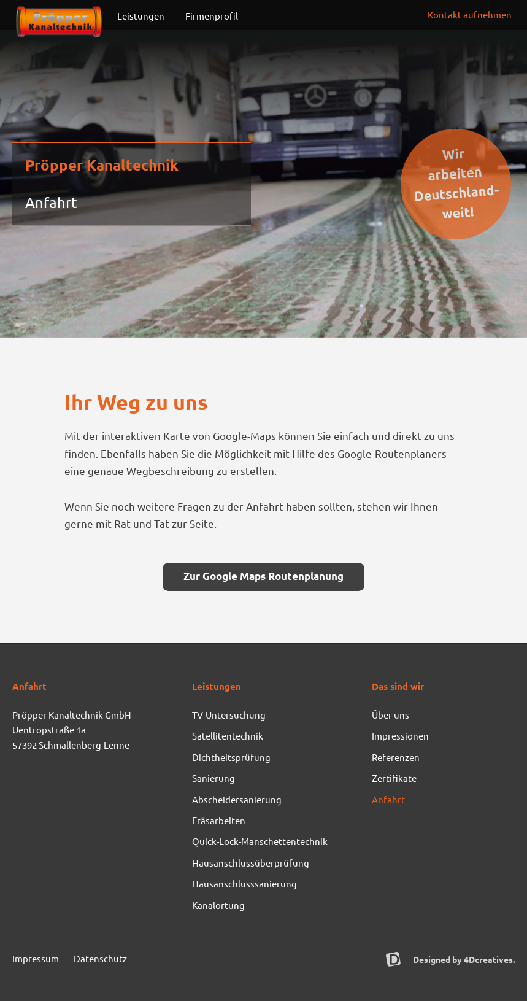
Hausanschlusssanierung (244, 883)
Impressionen (400, 735)
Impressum (35, 958)
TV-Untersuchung (229, 715)
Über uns (390, 715)
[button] (470, 14)
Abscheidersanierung (237, 799)
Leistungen (144, 16)
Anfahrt (388, 799)
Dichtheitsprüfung (231, 757)
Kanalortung (218, 905)
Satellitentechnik (227, 735)
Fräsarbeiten (218, 820)
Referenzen (396, 757)
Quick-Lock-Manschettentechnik (260, 841)
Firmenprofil (214, 16)
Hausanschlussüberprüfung (250, 862)
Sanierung (213, 778)
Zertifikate (394, 778)
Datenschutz (100, 958)
